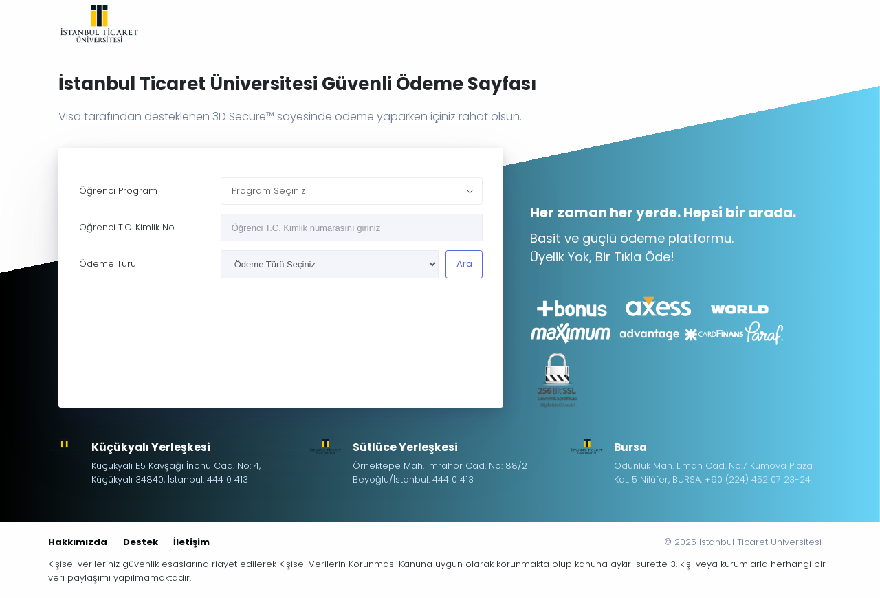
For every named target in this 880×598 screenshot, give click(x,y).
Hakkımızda (77, 542)
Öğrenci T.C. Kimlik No (127, 227)
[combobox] (352, 191)
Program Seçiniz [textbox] (268, 190)
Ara (464, 263)
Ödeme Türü (107, 263)
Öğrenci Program (118, 190)
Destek (140, 542)
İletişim (191, 542)
